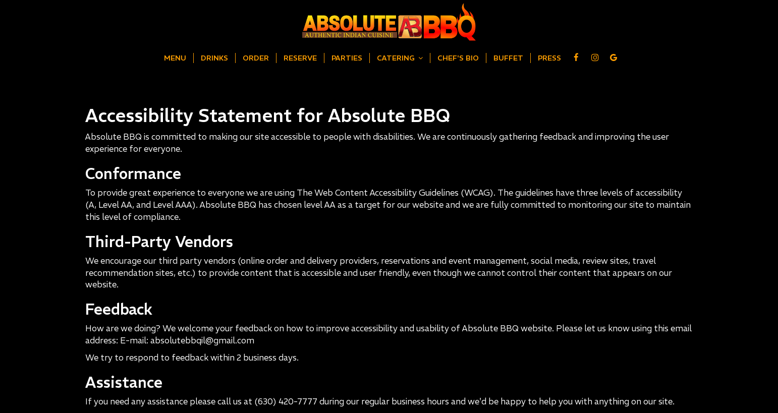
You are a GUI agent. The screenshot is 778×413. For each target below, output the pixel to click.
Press (549, 58)
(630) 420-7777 (285, 401)
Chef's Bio (458, 58)
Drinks (214, 58)
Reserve (300, 58)
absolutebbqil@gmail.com (202, 340)
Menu (175, 58)
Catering (400, 58)
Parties (346, 58)
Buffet (508, 58)
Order (256, 58)
